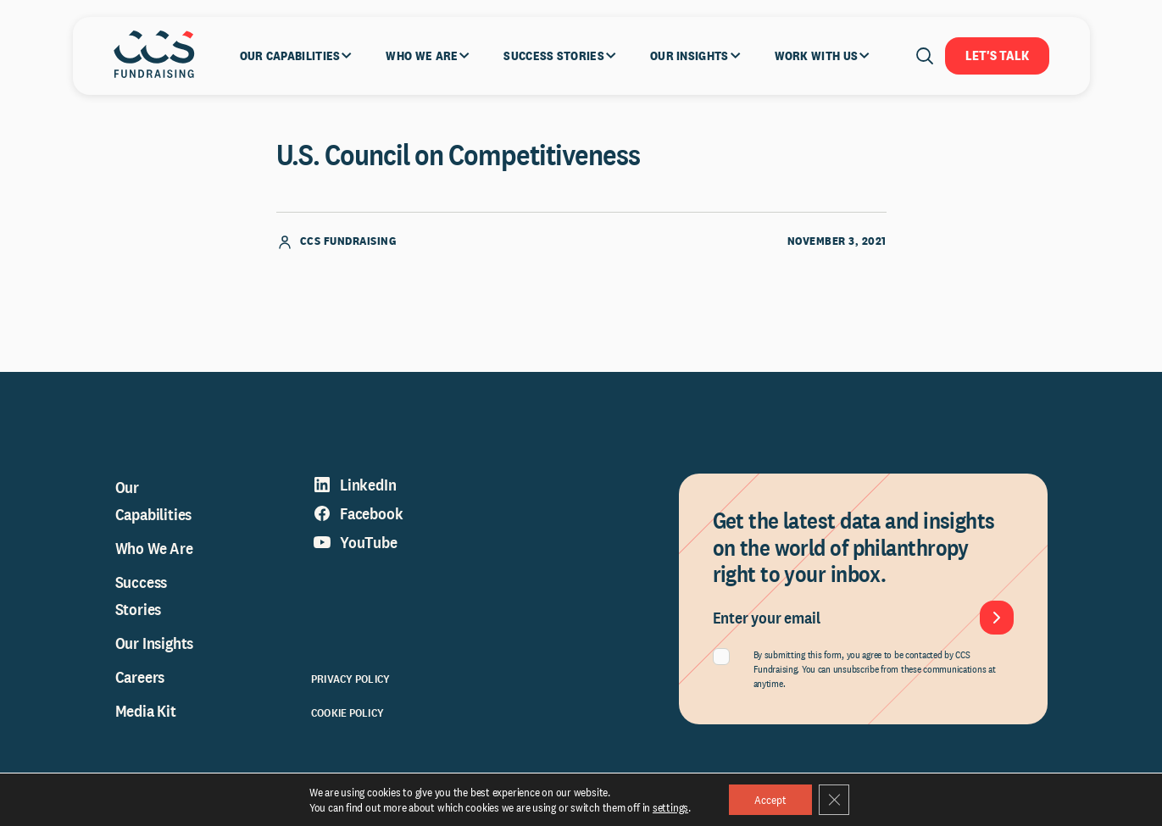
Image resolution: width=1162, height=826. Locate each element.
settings (670, 807)
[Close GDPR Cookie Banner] (834, 799)
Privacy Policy (350, 678)
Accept (770, 799)
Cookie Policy (347, 712)
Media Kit (145, 711)
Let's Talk (997, 55)
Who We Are (154, 548)
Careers (140, 677)
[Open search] (925, 56)
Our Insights (154, 643)
